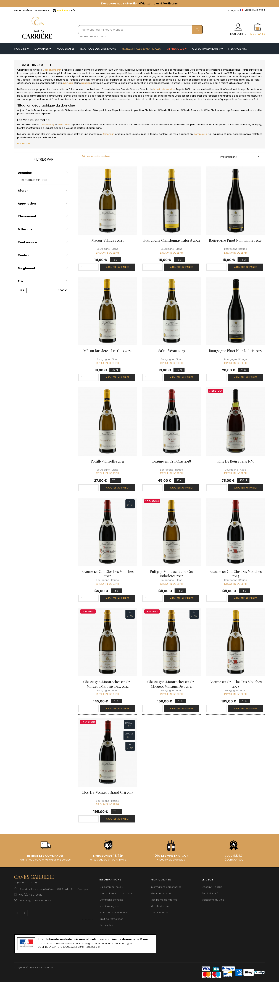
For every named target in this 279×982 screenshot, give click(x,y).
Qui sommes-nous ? (111, 887)
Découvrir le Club (212, 887)
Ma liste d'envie (160, 906)
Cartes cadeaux (160, 912)
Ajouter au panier (117, 267)
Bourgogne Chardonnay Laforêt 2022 (171, 240)
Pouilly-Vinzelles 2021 (107, 461)
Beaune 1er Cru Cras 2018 (171, 461)
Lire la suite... (24, 143)
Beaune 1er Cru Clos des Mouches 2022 (107, 573)
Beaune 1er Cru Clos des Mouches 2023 (236, 573)
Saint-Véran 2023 (171, 350)
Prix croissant (240, 157)
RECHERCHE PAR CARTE (92, 36)
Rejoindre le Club (212, 893)
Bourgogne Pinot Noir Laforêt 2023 (235, 240)
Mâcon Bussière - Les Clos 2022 (107, 350)
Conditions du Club (213, 899)
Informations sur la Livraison (115, 893)
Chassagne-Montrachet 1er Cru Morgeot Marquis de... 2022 (107, 684)
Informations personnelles (166, 887)
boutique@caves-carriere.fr (35, 900)
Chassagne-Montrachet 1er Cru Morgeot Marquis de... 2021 (171, 684)
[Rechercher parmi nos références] (140, 29)
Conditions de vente (111, 899)
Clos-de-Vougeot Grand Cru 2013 (107, 792)
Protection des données (113, 912)
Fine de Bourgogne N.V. (235, 461)
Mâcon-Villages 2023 (107, 240)
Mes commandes (161, 893)
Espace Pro (106, 925)
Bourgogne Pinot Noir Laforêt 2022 (235, 350)
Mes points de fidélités (164, 899)
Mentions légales (109, 906)
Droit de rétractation (111, 919)
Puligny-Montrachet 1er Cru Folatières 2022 (171, 573)
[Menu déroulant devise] (233, 10)
